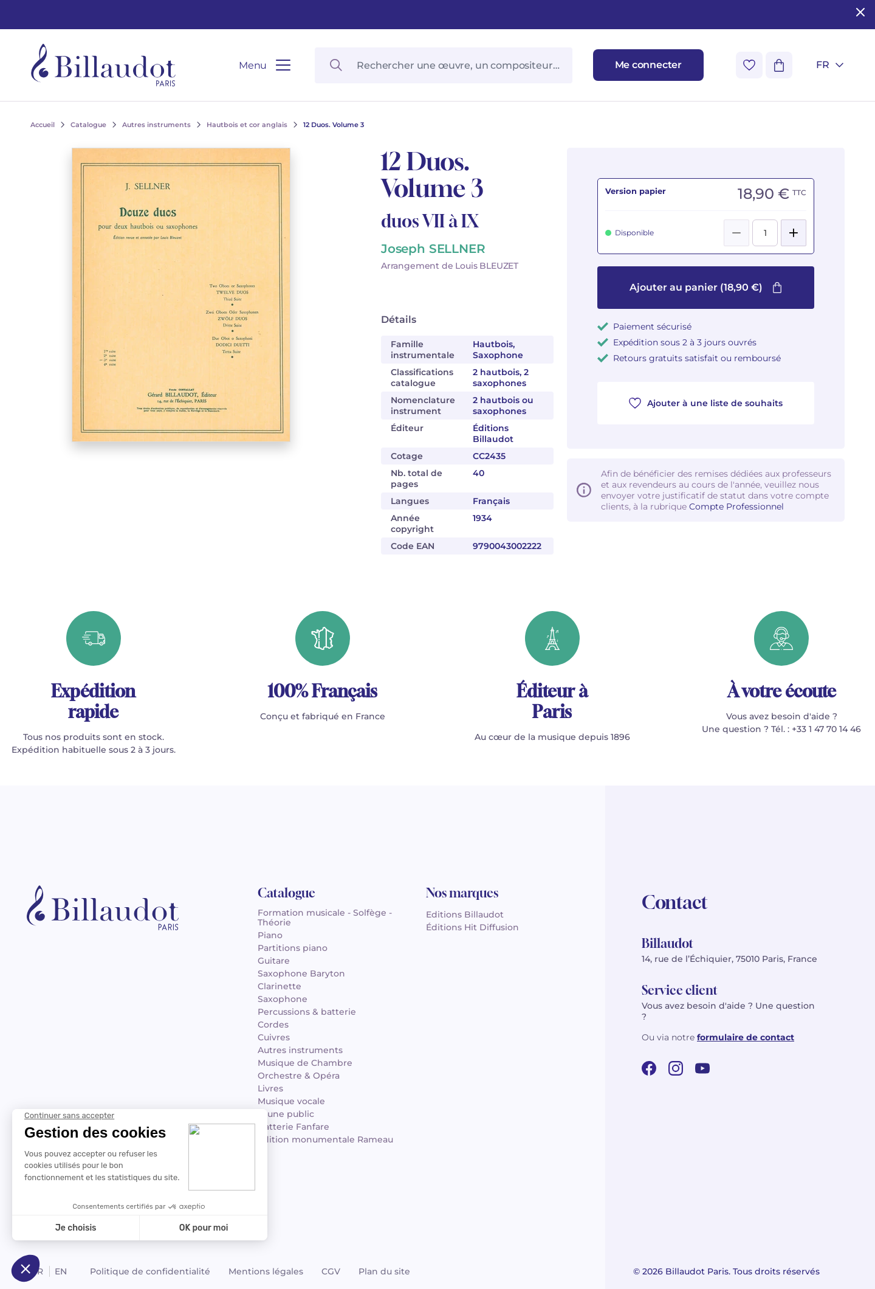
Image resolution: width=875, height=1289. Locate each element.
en (61, 1271)
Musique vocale (291, 1101)
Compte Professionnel (736, 506)
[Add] (793, 232)
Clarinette (279, 986)
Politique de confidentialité (150, 1271)
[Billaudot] (103, 65)
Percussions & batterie (307, 1012)
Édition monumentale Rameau (325, 1139)
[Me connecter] (648, 65)
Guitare (274, 961)
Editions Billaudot (465, 914)
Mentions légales (265, 1271)
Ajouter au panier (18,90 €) (706, 287)
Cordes (273, 1024)
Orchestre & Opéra (299, 1075)
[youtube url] (702, 1068)
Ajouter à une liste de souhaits (706, 403)
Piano (270, 935)
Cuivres (274, 1037)
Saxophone (282, 999)
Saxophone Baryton (301, 973)
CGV (330, 1271)
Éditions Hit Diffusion (472, 927)
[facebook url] (649, 1068)
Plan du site (384, 1271)
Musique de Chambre (305, 1063)
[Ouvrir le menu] (264, 65)
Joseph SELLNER (433, 248)
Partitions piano (293, 948)
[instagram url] (675, 1068)
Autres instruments (300, 1050)
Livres (270, 1088)
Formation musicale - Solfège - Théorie (325, 917)
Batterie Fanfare (293, 1127)
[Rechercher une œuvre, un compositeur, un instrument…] (443, 65)
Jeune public (286, 1114)
